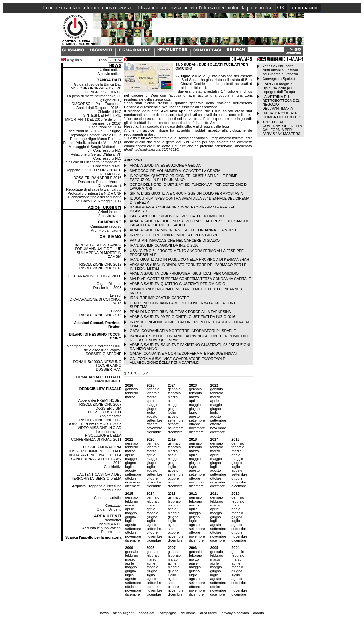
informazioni (305, 7)
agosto (152, 416)
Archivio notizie (109, 74)
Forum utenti (111, 532)
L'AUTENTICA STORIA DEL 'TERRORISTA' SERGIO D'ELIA (95, 476)
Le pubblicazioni (108, 432)
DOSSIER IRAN (108, 369)
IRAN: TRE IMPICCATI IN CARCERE (159, 298)
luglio (151, 412)
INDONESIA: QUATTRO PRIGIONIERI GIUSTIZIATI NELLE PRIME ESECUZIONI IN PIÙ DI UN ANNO (183, 178)
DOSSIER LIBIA (108, 408)
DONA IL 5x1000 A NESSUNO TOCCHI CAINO (97, 363)
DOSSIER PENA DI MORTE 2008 (94, 424)
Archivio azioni (109, 216)
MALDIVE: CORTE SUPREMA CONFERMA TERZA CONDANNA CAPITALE (190, 278)
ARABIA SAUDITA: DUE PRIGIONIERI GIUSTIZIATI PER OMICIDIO (184, 273)
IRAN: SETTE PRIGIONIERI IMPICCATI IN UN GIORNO (174, 235)
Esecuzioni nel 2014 (105, 127)
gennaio (131, 389)
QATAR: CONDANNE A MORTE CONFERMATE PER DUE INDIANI (183, 353)
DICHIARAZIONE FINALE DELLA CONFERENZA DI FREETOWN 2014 (95, 459)
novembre (154, 428)
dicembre (154, 432)
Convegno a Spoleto (279, 79)
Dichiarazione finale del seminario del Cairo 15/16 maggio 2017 (94, 199)
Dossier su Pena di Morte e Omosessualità (100, 183)
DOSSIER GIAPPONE (103, 354)
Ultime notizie (110, 70)
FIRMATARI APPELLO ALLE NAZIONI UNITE (99, 379)
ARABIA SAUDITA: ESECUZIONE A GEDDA (165, 165)
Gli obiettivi (112, 467)
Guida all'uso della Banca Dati (97, 84)
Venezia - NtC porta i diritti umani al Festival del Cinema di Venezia (280, 70)
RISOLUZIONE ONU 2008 (100, 420)
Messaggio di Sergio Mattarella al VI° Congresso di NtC (95, 148)
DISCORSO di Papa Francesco (96, 104)
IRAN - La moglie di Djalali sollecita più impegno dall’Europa (279, 88)
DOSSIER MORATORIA (102, 447)
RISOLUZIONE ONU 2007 (100, 404)
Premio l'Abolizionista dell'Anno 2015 (92, 143)
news (104, 613)
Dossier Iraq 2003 (107, 288)
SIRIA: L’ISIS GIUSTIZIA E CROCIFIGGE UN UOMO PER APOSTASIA (186, 193)
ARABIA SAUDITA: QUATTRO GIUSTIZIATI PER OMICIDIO (177, 284)
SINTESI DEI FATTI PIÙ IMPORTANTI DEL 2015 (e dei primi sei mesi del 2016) (92, 119)
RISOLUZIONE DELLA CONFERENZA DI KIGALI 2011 (96, 437)
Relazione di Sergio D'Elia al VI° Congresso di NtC (96, 156)
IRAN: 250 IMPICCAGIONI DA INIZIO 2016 (164, 245)
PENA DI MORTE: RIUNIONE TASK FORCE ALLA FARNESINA (180, 312)
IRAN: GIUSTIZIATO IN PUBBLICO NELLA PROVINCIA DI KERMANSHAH (189, 259)
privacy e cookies (235, 613)
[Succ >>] (140, 373)
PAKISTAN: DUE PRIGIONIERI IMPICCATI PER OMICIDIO (177, 216)
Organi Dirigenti (109, 284)
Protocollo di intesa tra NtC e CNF (95, 193)
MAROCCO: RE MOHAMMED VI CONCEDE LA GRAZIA (175, 171)
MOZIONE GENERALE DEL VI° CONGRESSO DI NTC (96, 90)
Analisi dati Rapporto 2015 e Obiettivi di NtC (98, 109)
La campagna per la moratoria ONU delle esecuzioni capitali (93, 348)
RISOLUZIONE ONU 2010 (100, 268)
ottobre (152, 424)
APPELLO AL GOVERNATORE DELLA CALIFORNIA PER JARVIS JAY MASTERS (282, 128)
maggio (152, 405)
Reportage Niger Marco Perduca (95, 139)
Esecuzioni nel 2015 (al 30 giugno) (93, 131)
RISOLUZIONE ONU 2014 (100, 315)
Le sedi (115, 295)
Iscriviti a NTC (110, 524)
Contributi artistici (107, 498)
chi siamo (188, 613)
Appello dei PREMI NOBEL (100, 400)
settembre (154, 420)
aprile (151, 401)
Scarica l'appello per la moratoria (93, 537)
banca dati (147, 613)
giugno (152, 409)
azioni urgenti (123, 613)
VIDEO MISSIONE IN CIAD (99, 428)
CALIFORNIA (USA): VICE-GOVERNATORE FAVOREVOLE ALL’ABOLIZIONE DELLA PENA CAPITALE (177, 360)
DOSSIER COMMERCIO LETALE (94, 451)
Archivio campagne (106, 230)
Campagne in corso (105, 226)
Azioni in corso (110, 212)
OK (281, 7)
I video (116, 311)
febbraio (131, 393)
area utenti (208, 613)
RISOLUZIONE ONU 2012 (100, 264)
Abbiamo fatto (110, 416)
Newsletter (112, 520)
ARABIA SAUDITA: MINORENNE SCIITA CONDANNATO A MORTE (183, 230)
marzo (130, 397)
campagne (167, 613)
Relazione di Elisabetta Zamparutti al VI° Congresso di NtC (92, 164)
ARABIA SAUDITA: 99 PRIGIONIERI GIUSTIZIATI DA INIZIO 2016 (182, 317)
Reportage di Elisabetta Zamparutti (93, 189)
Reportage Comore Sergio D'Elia (95, 135)
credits (258, 613)
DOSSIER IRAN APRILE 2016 (97, 178)
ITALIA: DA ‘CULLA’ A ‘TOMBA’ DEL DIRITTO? (282, 115)
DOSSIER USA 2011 (104, 412)
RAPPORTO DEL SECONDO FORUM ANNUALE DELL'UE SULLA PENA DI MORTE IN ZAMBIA (98, 250)
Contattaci (113, 505)
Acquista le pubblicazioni (101, 528)
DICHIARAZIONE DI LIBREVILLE (94, 276)
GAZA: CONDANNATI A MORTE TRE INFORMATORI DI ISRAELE (183, 331)
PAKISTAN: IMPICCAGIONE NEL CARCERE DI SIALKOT (176, 240)
